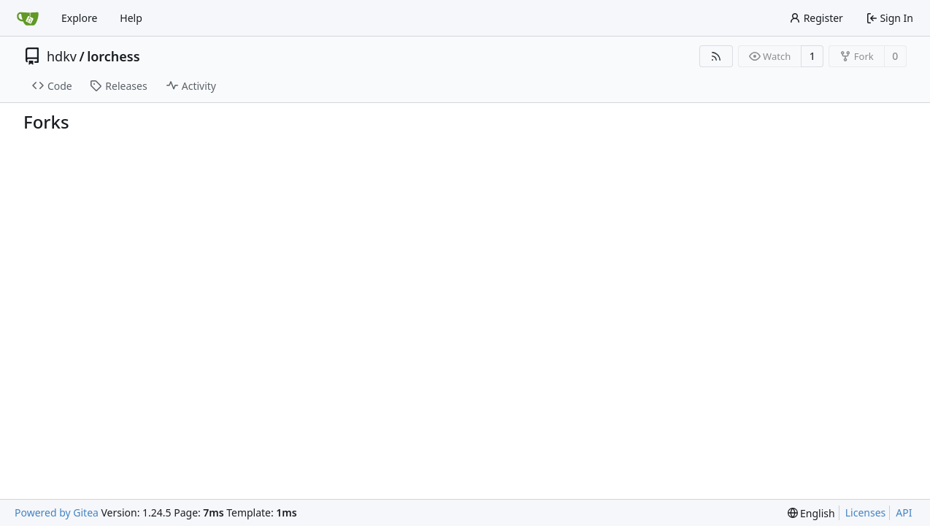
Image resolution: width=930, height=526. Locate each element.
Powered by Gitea (57, 512)
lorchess (113, 56)
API (904, 512)
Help (131, 18)
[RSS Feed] (716, 56)
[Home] (27, 18)
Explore (79, 18)
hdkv (62, 56)
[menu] (811, 513)
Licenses (865, 512)
